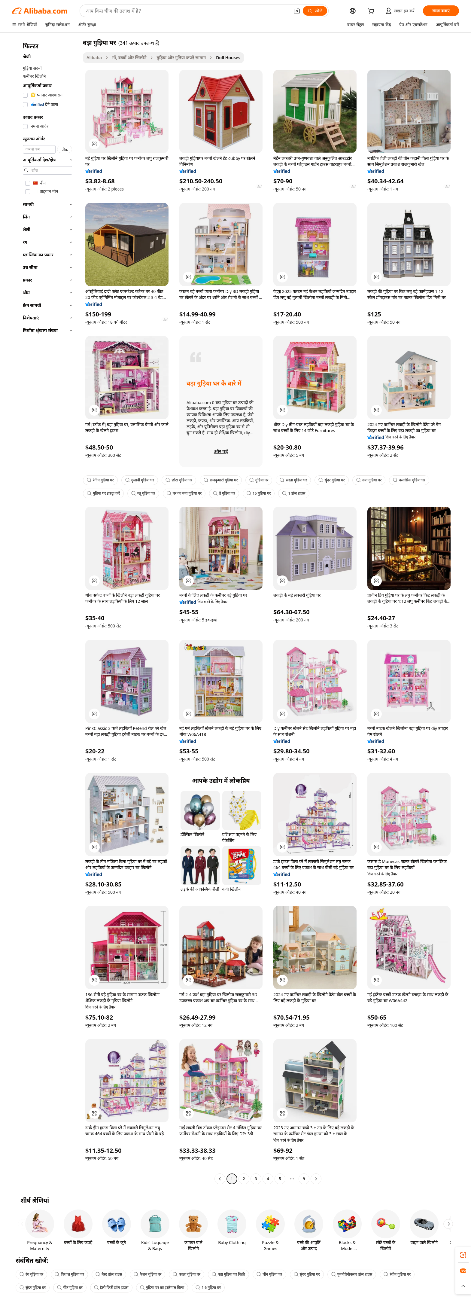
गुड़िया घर (259, 480)
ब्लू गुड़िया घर (143, 493)
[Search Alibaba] (187, 11)
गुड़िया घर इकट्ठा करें (103, 493)
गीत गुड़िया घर (70, 1287)
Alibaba (94, 57)
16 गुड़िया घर (259, 493)
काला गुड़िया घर (186, 1274)
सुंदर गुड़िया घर (331, 480)
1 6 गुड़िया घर (208, 1287)
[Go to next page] (316, 1178)
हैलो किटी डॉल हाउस (111, 1287)
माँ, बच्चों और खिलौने (129, 57)
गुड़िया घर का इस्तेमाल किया (162, 1287)
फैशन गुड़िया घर (147, 1274)
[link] (463, 1255)
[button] (296, 11)
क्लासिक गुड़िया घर (409, 480)
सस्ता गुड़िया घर (293, 480)
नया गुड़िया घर (369, 480)
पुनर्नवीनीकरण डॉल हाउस (351, 1274)
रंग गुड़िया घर (31, 1274)
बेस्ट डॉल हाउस (109, 1274)
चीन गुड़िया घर (269, 1274)
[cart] (372, 11)
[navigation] (46, 611)
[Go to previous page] (219, 1178)
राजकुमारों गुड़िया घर (221, 480)
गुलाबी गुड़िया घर (139, 480)
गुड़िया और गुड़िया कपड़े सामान (181, 57)
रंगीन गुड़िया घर (100, 480)
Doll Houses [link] (228, 57)
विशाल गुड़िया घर (69, 1274)
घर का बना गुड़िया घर (184, 493)
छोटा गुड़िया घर (179, 480)
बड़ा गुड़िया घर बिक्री (228, 1274)
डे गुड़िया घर (224, 493)
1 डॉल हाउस (293, 493)
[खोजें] (315, 11)
